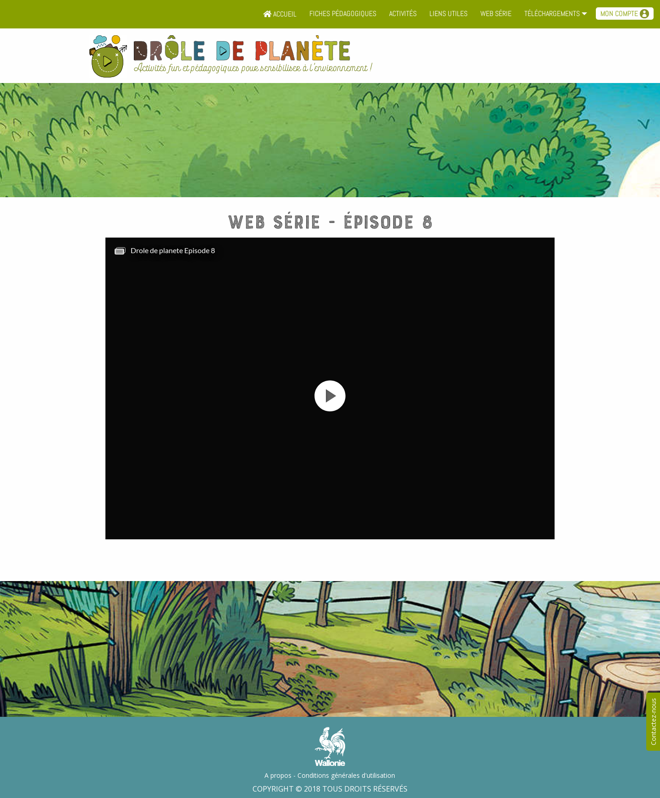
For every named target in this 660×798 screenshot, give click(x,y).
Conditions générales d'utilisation (346, 775)
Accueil (280, 14)
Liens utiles (448, 13)
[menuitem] (280, 14)
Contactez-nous (653, 721)
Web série (496, 13)
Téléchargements (552, 13)
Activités (403, 13)
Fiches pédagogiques (342, 13)
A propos (278, 775)
